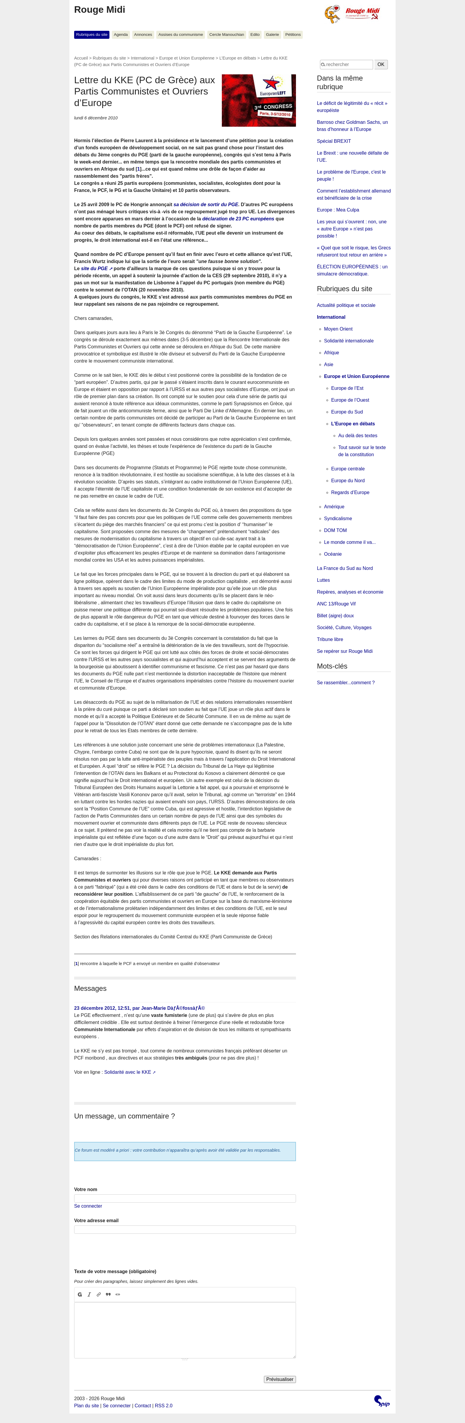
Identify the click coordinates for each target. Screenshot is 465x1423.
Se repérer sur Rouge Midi (345, 651)
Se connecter (88, 1206)
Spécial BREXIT (334, 141)
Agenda (121, 34)
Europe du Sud (347, 411)
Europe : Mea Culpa (338, 209)
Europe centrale (348, 468)
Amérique (334, 506)
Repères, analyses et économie (350, 591)
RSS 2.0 (164, 1405)
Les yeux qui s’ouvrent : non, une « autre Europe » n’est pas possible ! (352, 228)
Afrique (331, 352)
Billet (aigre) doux (335, 615)
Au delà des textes (358, 435)
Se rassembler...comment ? (346, 682)
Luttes (323, 580)
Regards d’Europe (350, 492)
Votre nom (85, 1189)
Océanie (333, 554)
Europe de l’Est (347, 388)
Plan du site (86, 1405)
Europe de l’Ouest (350, 400)
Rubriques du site (92, 34)
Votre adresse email (96, 1220)
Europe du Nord (348, 480)
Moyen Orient (338, 328)
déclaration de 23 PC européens (238, 218)
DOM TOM (335, 530)
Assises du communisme (180, 34)
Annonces (143, 34)
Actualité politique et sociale (346, 305)
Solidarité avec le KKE (127, 1072)
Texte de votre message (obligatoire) (115, 1271)
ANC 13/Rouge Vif (336, 603)
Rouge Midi (99, 9)
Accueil (81, 58)
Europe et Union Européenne (186, 58)
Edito (255, 34)
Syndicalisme (338, 518)
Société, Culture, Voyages (344, 627)
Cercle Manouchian (226, 34)
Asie (328, 364)
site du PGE (94, 268)
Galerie (272, 34)
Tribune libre (330, 639)
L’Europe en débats (237, 58)
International (142, 58)
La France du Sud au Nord (345, 568)
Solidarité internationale (349, 340)
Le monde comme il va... (350, 542)
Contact (143, 1405)
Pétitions (293, 34)
